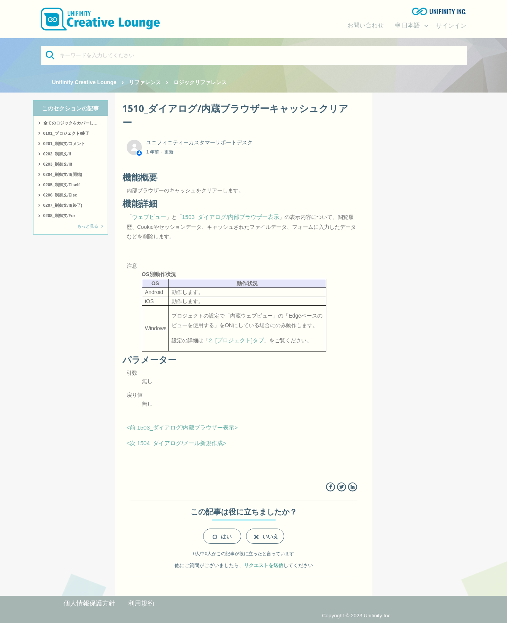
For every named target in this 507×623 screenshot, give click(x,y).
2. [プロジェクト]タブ (236, 340)
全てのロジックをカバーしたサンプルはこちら (75, 123)
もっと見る (87, 226)
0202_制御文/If (57, 154)
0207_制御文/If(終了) (63, 205)
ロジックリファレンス (200, 82)
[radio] (222, 536)
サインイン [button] (451, 25)
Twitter (341, 487)
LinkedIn (352, 487)
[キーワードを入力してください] (254, 55)
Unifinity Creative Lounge (84, 82)
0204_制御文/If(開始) (63, 174)
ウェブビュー (149, 217)
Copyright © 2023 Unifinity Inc (356, 615)
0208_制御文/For (59, 215)
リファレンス (145, 82)
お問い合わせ (365, 25)
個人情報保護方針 (89, 603)
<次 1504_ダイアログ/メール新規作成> (177, 443)
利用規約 (141, 603)
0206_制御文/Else (60, 195)
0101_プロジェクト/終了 (66, 133)
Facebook (330, 487)
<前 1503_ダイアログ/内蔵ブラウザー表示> (182, 427)
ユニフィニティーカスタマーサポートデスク (199, 142)
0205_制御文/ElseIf (61, 184)
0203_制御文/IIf (57, 164)
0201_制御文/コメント (64, 143)
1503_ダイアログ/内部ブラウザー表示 (231, 217)
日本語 (408, 25)
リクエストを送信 (263, 565)
